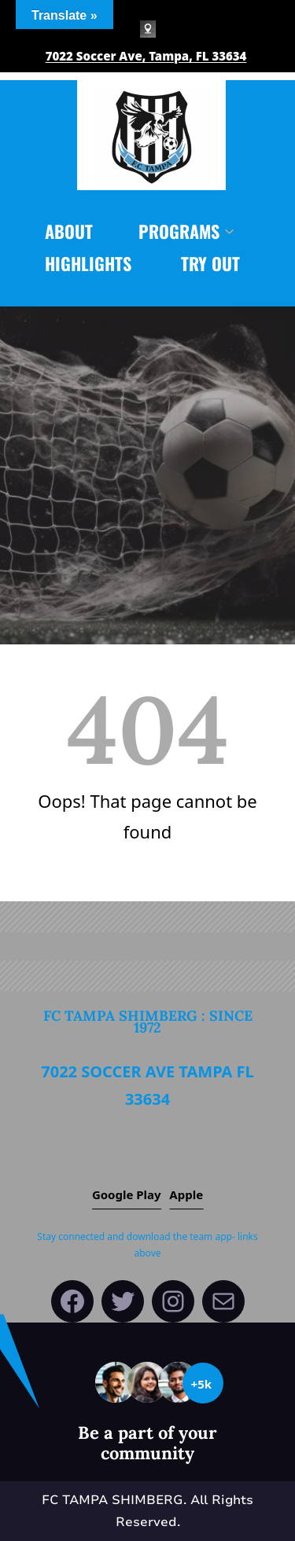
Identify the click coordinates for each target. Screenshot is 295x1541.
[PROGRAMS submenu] (229, 230)
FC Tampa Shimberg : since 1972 (148, 1021)
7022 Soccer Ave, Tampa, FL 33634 (146, 56)
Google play (126, 1194)
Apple (186, 1194)
